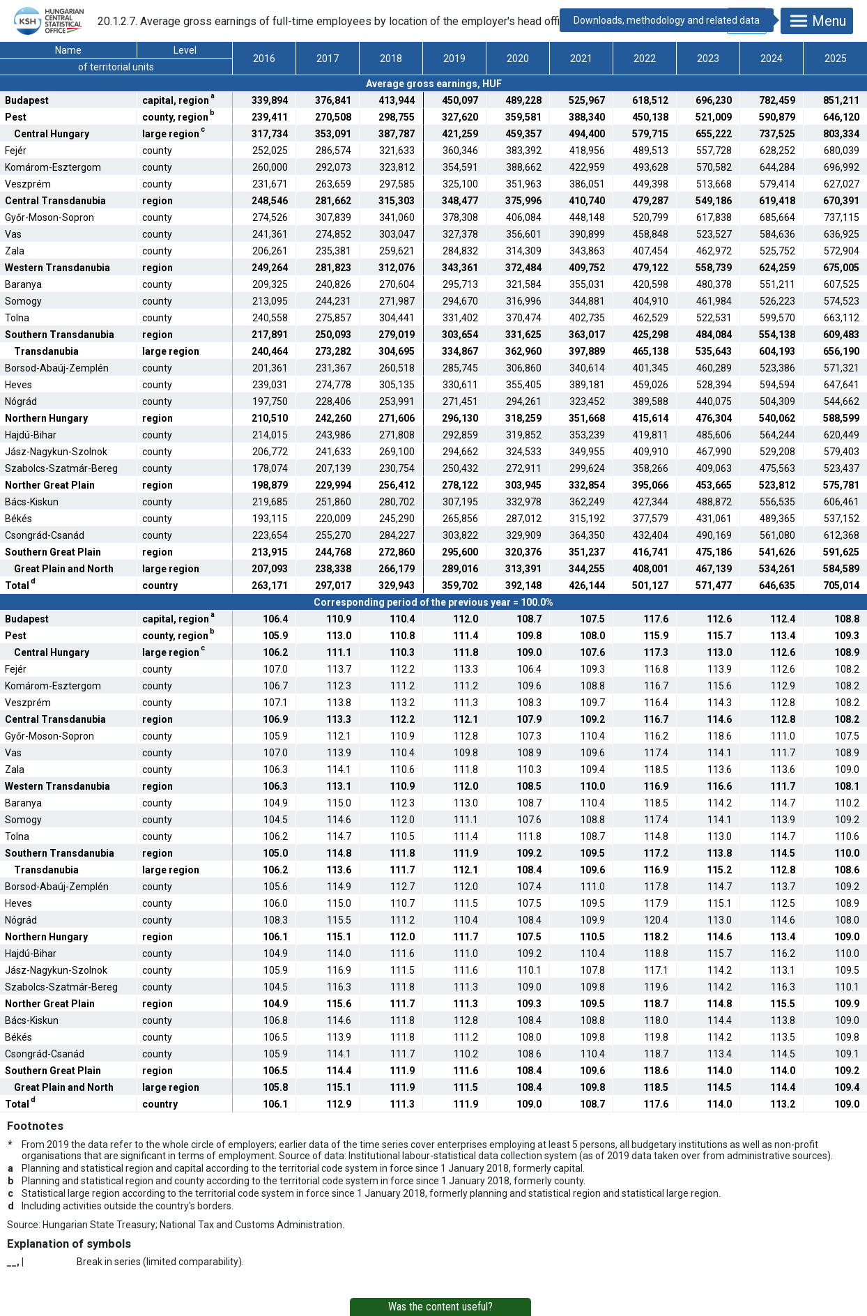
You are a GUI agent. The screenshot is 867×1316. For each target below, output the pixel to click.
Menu (817, 21)
